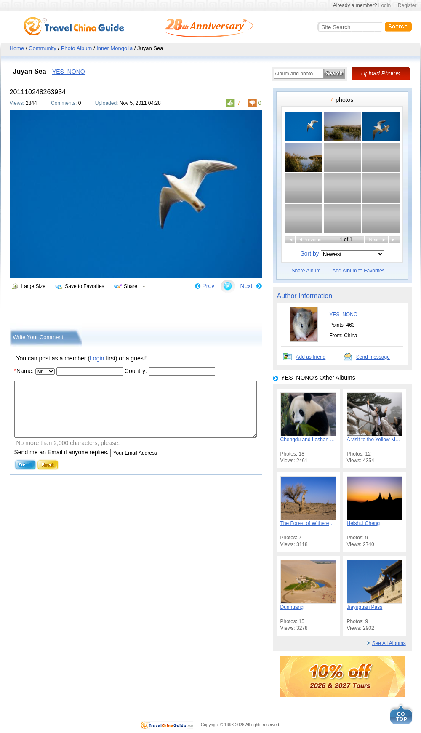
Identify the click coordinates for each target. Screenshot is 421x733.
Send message (373, 357)
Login (384, 5)
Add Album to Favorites (359, 271)
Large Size (33, 286)
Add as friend (311, 357)
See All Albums (389, 643)
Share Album (306, 271)
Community (42, 48)
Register (407, 5)
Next (246, 286)
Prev (209, 286)
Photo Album (76, 48)
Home (17, 48)
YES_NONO (68, 71)
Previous (313, 239)
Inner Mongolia (114, 48)
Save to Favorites (84, 286)
